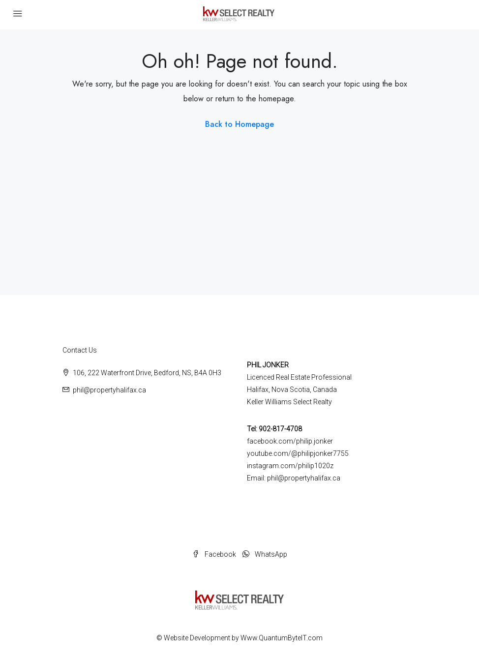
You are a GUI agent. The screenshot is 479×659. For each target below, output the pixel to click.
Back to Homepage (239, 124)
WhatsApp (264, 554)
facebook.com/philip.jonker (290, 441)
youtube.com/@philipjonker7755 (298, 453)
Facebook (215, 554)
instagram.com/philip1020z (290, 466)
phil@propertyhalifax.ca (109, 390)
